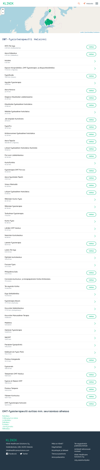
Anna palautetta (58, 457)
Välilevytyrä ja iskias (10, 418)
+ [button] (3, 9)
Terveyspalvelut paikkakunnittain (81, 445)
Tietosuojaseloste (59, 454)
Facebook (11, 454)
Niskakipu (6, 416)
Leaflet (82, 32)
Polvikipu (5, 424)
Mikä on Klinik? (57, 444)
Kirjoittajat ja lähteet (60, 450)
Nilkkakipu (6, 429)
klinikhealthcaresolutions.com (17, 450)
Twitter (24, 454)
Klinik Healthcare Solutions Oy (81, 456)
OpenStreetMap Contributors (92, 32)
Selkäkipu (6, 422)
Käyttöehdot (57, 447)
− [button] (3, 12)
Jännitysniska (7, 426)
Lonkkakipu (6, 420)
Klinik (8, 3)
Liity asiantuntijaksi (81, 460)
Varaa (91, 47)
